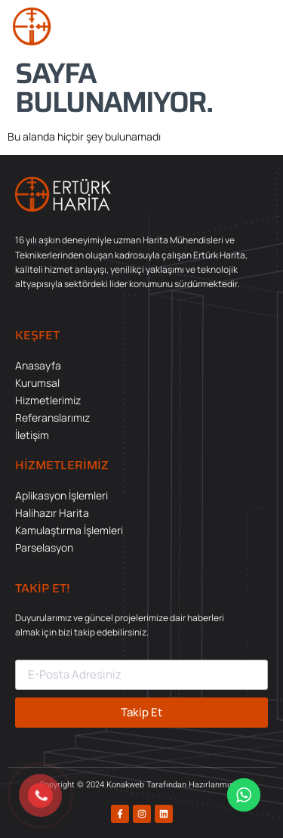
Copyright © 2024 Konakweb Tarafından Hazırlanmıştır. (141, 784)
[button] (256, 26)
